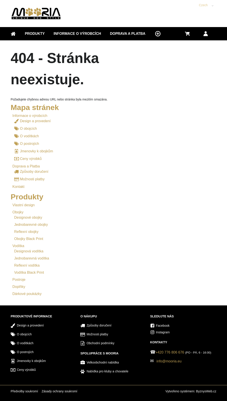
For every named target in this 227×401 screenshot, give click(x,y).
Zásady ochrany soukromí (59, 391)
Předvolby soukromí (24, 391)
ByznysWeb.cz (206, 391)
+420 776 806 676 (169, 352)
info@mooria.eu (169, 361)
